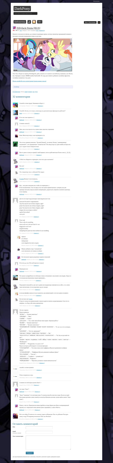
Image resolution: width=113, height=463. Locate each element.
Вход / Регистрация (90, 22)
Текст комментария (18, 436)
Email (14, 431)
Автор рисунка (96, 1)
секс (34, 91)
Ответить (40, 105)
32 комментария (16, 91)
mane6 (26, 91)
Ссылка (21, 179)
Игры (37, 30)
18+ (40, 22)
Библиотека (19, 22)
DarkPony (22, 8)
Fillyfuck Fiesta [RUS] (28, 28)
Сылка (30, 299)
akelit (20, 113)
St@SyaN (21, 120)
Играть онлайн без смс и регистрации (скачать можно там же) (29, 81)
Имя (14, 427)
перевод (30, 91)
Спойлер (16, 87)
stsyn (21, 30)
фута (36, 91)
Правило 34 (42, 30)
